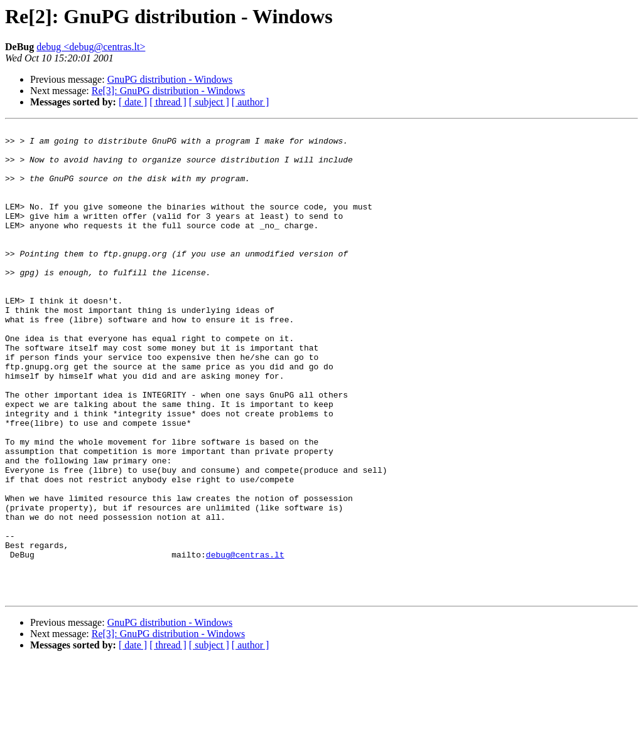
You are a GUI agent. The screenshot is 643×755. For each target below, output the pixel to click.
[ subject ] (209, 102)
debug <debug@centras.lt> (90, 46)
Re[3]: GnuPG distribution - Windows (168, 90)
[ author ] (250, 102)
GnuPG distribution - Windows (170, 79)
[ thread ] (167, 102)
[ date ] (133, 102)
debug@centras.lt (245, 641)
